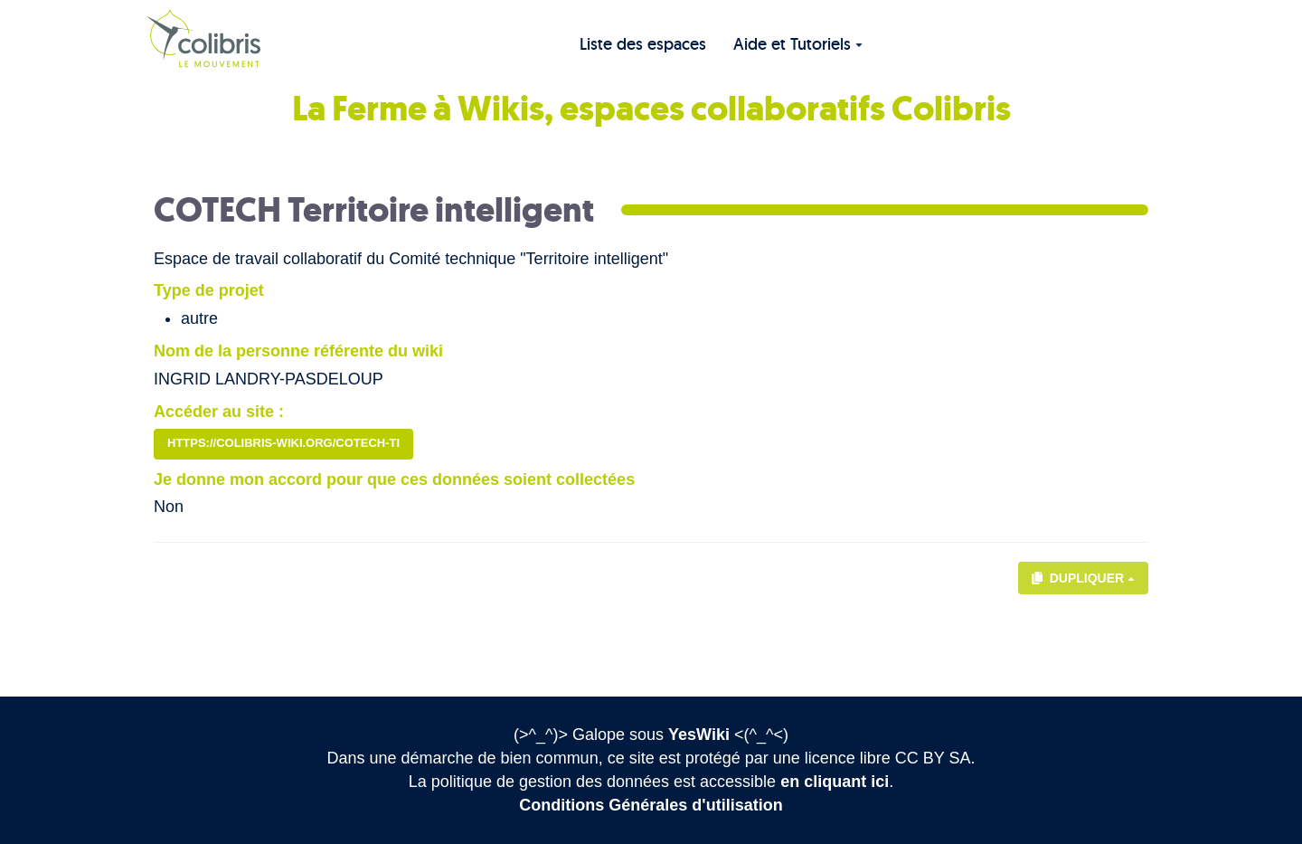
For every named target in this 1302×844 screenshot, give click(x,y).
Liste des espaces (643, 43)
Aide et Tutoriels (798, 43)
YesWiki (699, 734)
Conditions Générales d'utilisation (650, 805)
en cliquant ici (834, 782)
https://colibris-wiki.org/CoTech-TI (283, 443)
